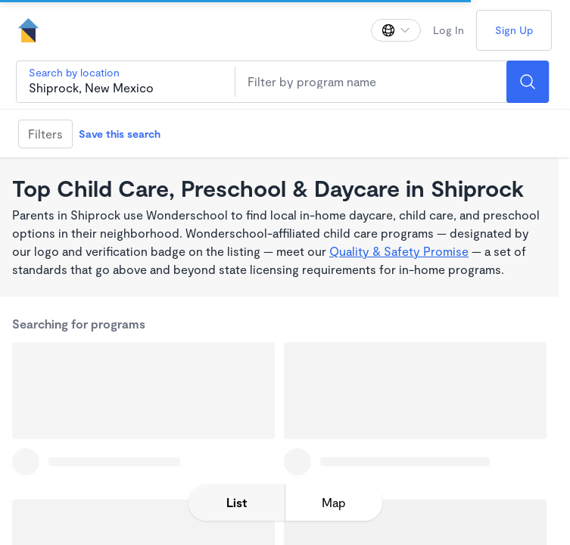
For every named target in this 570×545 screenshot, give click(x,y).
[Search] (527, 82)
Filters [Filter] (45, 133)
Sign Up (514, 29)
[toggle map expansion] (333, 502)
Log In (448, 29)
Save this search (119, 133)
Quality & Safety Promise (399, 251)
